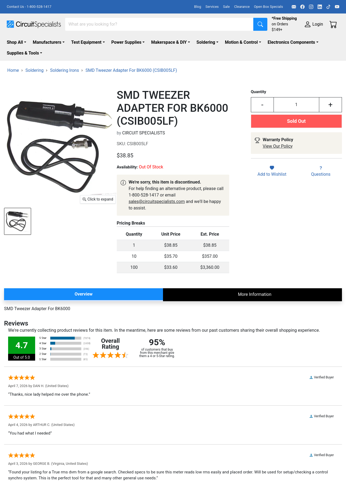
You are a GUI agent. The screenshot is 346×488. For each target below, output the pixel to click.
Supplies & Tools (23, 53)
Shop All (15, 42)
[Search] (159, 24)
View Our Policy (278, 146)
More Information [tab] (254, 294)
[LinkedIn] (320, 6)
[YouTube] (337, 6)
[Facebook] (302, 6)
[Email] (294, 6)
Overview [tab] (83, 294)
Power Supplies (126, 42)
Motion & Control (241, 42)
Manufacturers (47, 42)
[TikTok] (328, 6)
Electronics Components (291, 42)
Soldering (206, 42)
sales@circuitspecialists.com (157, 201)
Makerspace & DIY (169, 42)
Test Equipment (86, 42)
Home (13, 70)
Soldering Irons (64, 70)
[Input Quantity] (296, 104)
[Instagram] (311, 6)
